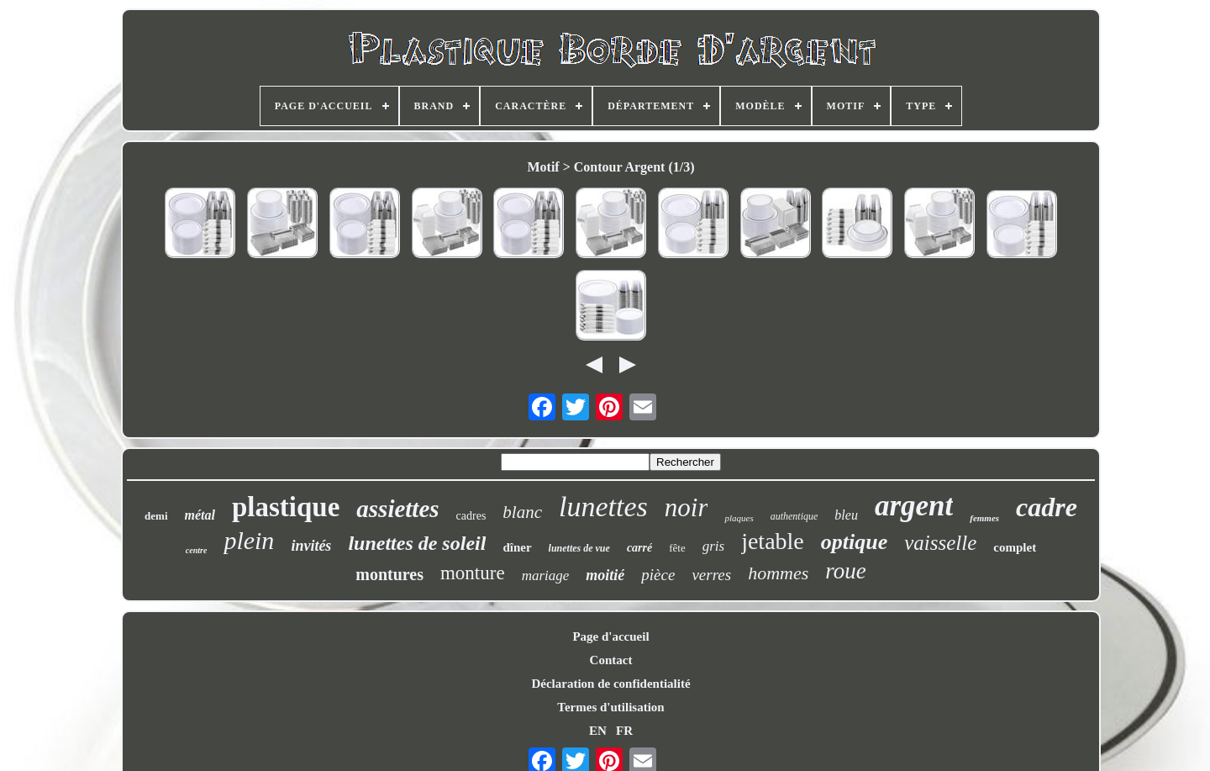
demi (156, 516)
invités (311, 545)
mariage (546, 576)
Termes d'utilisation (610, 707)
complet (1014, 547)
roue (845, 571)
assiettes (397, 508)
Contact (611, 660)
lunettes (603, 506)
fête (677, 547)
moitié (605, 575)
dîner (516, 547)
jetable (772, 541)
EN (598, 730)
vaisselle (940, 542)
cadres (471, 516)
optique (854, 542)
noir (686, 507)
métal (200, 515)
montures (389, 574)
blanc (522, 512)
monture (472, 573)
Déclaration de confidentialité (610, 683)
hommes (778, 573)
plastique (285, 507)
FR (624, 730)
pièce (658, 575)
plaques (738, 518)
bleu (846, 515)
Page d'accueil (610, 636)
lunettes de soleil (417, 543)
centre (197, 550)
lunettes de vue (579, 548)
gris (713, 546)
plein (249, 540)
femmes (984, 518)
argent (914, 505)
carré (639, 547)
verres (711, 575)
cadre (1046, 507)
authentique (794, 516)
